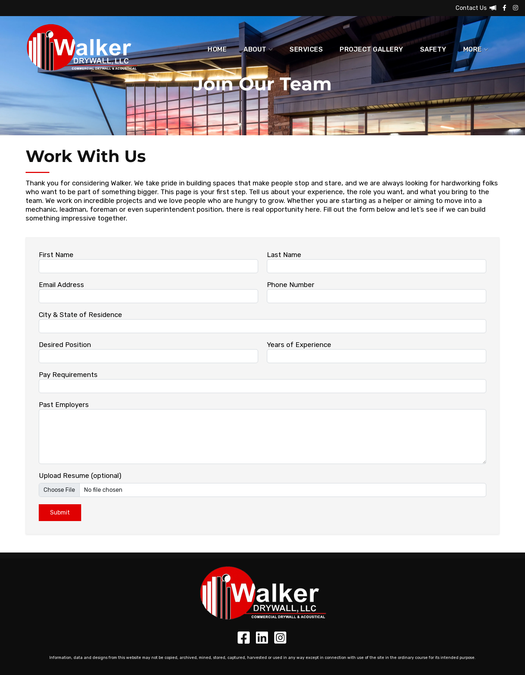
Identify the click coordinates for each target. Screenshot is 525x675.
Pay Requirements (68, 375)
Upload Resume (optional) (80, 476)
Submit (60, 512)
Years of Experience (299, 345)
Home (217, 49)
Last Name (284, 255)
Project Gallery (371, 49)
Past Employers (64, 405)
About (258, 49)
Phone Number (290, 285)
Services (306, 49)
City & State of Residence (80, 315)
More (475, 49)
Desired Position (65, 345)
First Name (56, 255)
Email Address (61, 285)
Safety (433, 49)
